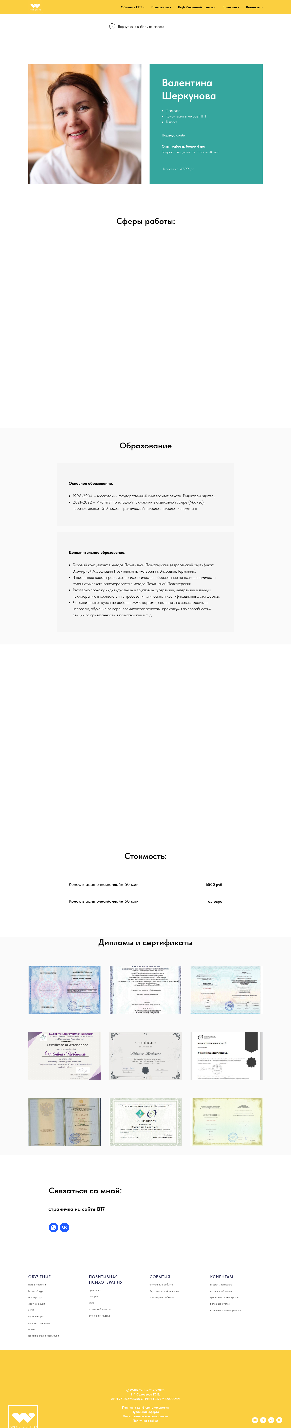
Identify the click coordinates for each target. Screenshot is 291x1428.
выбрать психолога (221, 1284)
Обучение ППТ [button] (131, 7)
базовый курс (36, 1291)
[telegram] (263, 1422)
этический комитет (100, 1309)
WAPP (92, 1302)
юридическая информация (43, 1335)
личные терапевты (39, 1322)
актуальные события (161, 1284)
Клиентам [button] (230, 7)
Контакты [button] (253, 7)
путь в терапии (37, 1284)
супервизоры (35, 1316)
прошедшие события (162, 1297)
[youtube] (255, 1422)
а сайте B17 (91, 1209)
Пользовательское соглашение (145, 1416)
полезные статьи (220, 1303)
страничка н (63, 1209)
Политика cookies (145, 1421)
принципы (94, 1290)
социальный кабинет (222, 1291)
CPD (31, 1310)
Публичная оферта (145, 1412)
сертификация (36, 1303)
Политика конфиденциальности (145, 1407)
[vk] (64, 1227)
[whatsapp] (53, 1227)
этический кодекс (99, 1315)
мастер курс (35, 1297)
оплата (32, 1329)
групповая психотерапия (224, 1297)
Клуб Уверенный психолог (197, 7)
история (93, 1296)
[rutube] (279, 1422)
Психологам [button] (160, 7)
